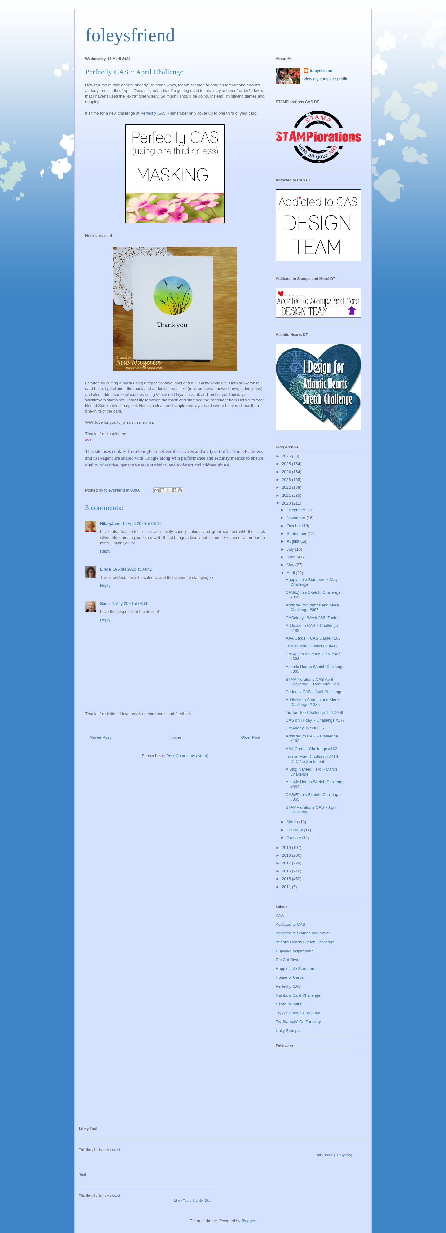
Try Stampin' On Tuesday (298, 1021)
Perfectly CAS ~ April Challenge (314, 691)
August (293, 541)
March (293, 822)
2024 (287, 472)
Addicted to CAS (290, 924)
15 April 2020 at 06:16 (142, 523)
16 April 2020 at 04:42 (132, 569)
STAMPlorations (290, 1004)
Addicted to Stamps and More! (303, 933)
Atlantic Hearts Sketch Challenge (305, 942)
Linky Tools (323, 1155)
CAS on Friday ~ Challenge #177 (315, 720)
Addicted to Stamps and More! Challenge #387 (313, 607)
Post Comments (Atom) (187, 756)
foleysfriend (130, 35)
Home (176, 737)
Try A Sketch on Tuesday (298, 1013)
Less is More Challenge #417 (312, 646)
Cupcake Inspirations (294, 951)
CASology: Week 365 (305, 728)
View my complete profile (326, 79)
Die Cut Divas (288, 959)
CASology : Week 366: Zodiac (312, 617)
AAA (280, 915)
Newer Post (100, 737)
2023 (287, 479)
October (294, 525)
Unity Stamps (288, 1030)
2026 (287, 456)
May (291, 564)
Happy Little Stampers (295, 968)
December (297, 510)
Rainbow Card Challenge (298, 995)
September (297, 533)
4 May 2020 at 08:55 (130, 603)
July (291, 549)
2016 (287, 871)
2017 (287, 863)
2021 (287, 495)
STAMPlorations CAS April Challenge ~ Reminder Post (312, 682)
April (291, 573)
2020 (287, 503)
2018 (287, 855)
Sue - (105, 603)
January (294, 837)
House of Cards (290, 977)
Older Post (250, 737)
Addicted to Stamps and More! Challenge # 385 (313, 702)
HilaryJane (110, 523)
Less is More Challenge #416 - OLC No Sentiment (313, 759)
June (292, 557)
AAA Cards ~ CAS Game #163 (313, 638)
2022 (287, 487)
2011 (287, 887)
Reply (105, 551)
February (295, 830)
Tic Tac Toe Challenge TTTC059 (314, 712)
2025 (287, 463)
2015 (287, 879)
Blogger (248, 1220)
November (297, 517)
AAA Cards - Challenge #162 (311, 748)
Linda (105, 569)
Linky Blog (345, 1155)
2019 (287, 847)
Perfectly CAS (153, 113)
